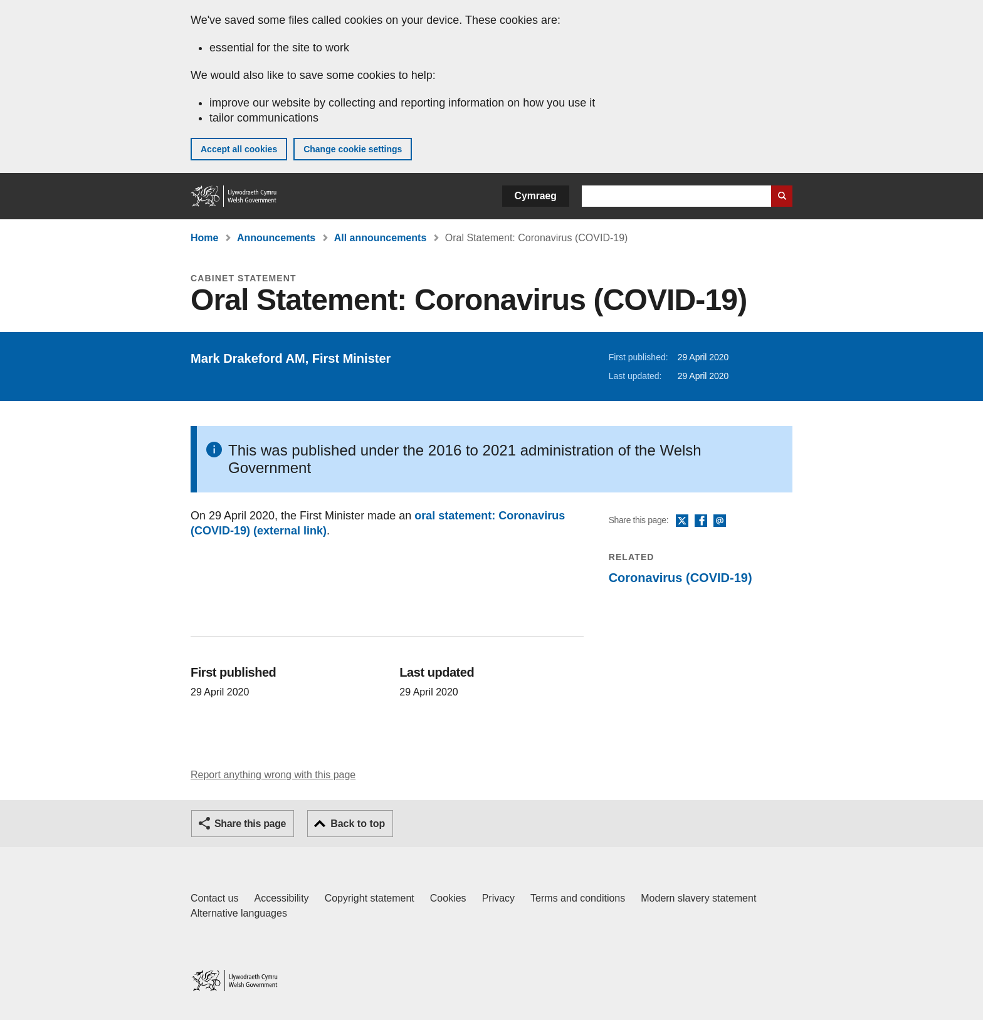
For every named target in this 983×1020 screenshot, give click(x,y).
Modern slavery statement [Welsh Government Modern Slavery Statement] (698, 898)
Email (719, 521)
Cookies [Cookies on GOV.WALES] (448, 898)
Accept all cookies (239, 149)
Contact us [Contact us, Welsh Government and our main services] (214, 898)
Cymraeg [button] (536, 195)
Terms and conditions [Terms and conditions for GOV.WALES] (577, 898)
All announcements (380, 237)
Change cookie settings (352, 149)
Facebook (701, 521)
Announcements (276, 237)
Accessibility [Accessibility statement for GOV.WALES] (281, 898)
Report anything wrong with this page (273, 774)
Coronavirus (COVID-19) (680, 578)
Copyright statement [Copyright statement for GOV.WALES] (369, 898)
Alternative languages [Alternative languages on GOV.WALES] (239, 913)
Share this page (250, 823)
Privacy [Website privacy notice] (498, 898)
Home (204, 237)
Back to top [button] (357, 823)
